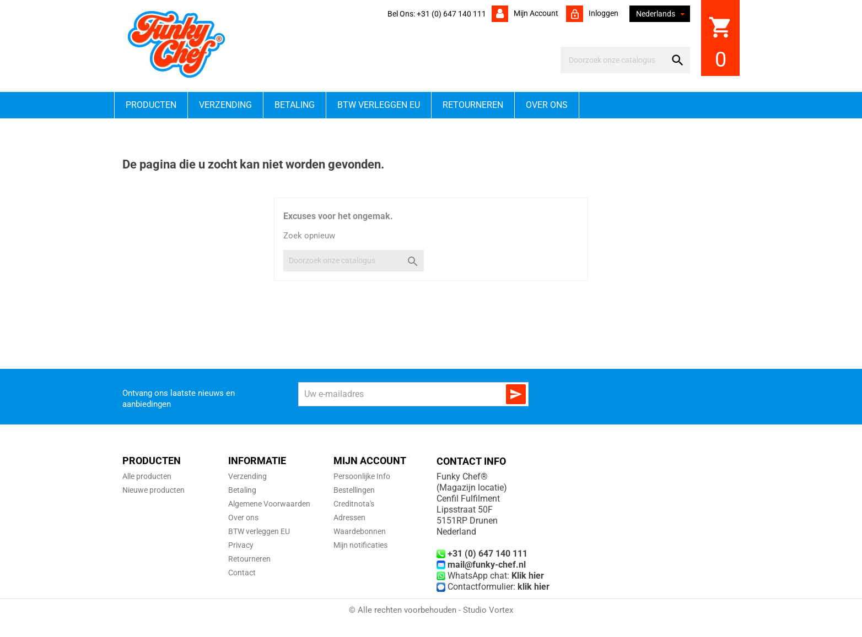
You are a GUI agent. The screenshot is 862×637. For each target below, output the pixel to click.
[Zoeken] (615, 60)
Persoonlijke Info (361, 476)
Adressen (349, 517)
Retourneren (473, 105)
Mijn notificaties (360, 545)
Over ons (547, 105)
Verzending (225, 105)
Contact (242, 572)
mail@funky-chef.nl (487, 564)
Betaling (294, 105)
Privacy (241, 545)
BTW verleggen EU (378, 105)
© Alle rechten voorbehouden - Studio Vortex (431, 610)
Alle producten (146, 476)
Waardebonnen (359, 531)
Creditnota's (353, 503)
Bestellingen (354, 490)
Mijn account (535, 13)
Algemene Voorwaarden (269, 503)
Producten (151, 105)
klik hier (533, 586)
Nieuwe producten (153, 490)
